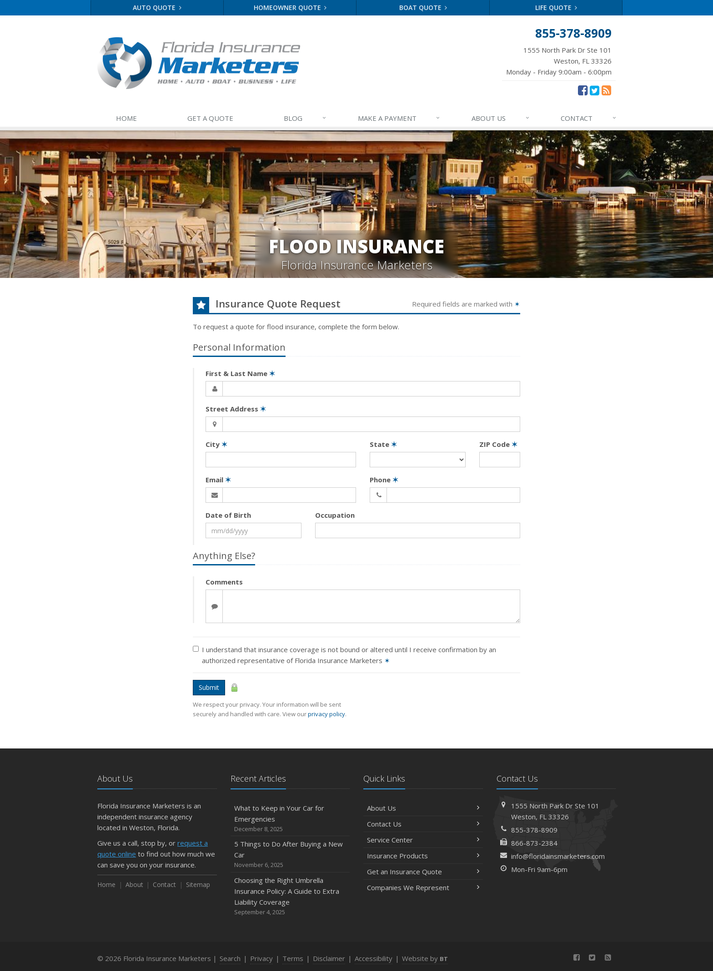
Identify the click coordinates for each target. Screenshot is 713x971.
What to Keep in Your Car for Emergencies (290, 818)
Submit (209, 687)
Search (230, 958)
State (383, 444)
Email (218, 479)
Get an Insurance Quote (423, 871)
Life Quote (556, 7)
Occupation (335, 515)
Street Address (236, 408)
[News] (606, 90)
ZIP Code (498, 444)
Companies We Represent (423, 887)
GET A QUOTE (210, 118)
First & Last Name (240, 373)
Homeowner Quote (290, 7)
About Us (423, 807)
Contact (164, 884)
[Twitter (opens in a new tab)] (594, 90)
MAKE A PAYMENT (399, 118)
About (134, 884)
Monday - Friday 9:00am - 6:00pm (559, 60)
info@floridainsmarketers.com (558, 856)
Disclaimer (329, 958)
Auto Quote (157, 7)
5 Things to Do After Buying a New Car (290, 854)
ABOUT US (501, 118)
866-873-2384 (534, 842)
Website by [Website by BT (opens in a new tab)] (425, 958)
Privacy (261, 958)
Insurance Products (423, 855)
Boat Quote (423, 7)
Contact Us (423, 823)
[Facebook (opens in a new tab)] (582, 90)
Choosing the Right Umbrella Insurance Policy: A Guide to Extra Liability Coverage (290, 896)
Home (106, 884)
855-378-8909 (534, 829)
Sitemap (198, 884)
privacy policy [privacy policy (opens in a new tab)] (326, 714)
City (216, 444)
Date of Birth (228, 515)
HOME (126, 118)
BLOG (305, 118)
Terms (292, 958)
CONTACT (589, 118)
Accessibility (373, 958)
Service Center (423, 839)
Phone (384, 479)
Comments (224, 581)
